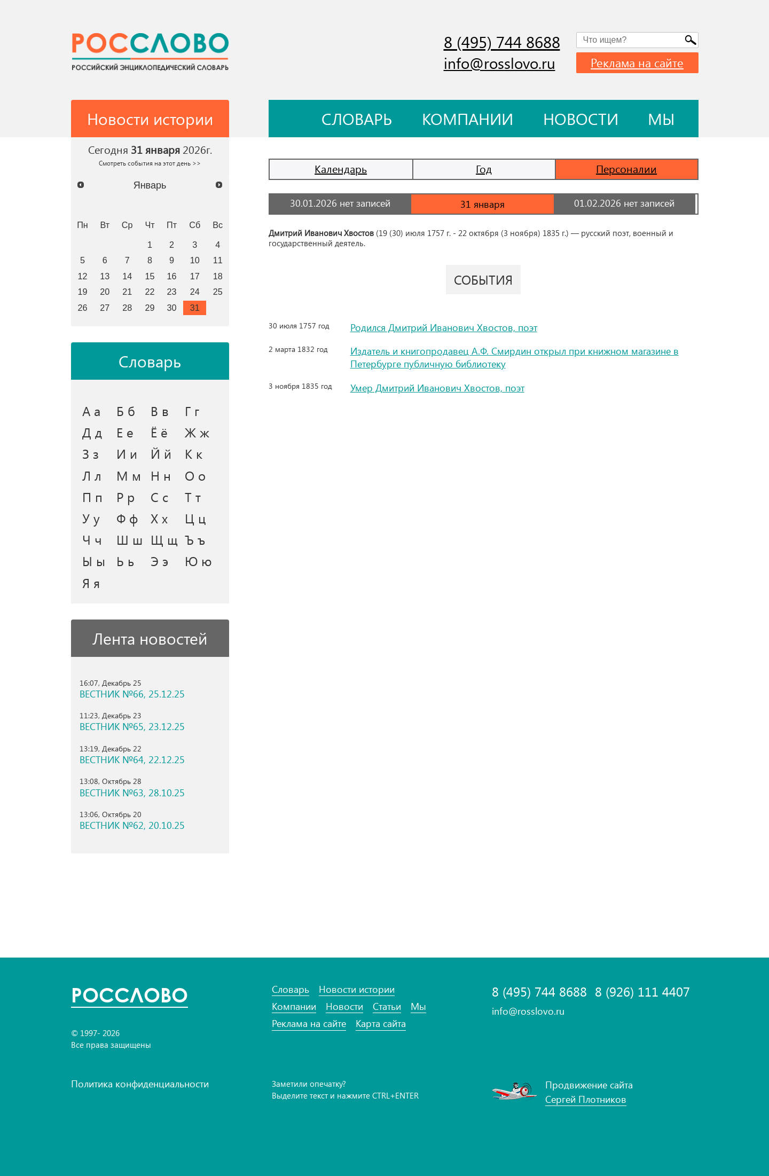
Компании (467, 118)
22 (150, 291)
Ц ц (195, 518)
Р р (125, 496)
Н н (161, 475)
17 (195, 276)
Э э (159, 560)
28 (127, 307)
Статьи (387, 1006)
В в (160, 410)
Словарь (356, 118)
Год (484, 168)
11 (218, 260)
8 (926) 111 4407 (642, 991)
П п (92, 496)
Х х (159, 518)
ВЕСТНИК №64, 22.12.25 (132, 760)
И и (126, 453)
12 (82, 276)
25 (218, 291)
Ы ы (93, 560)
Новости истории (357, 989)
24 (195, 291)
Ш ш (129, 539)
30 (172, 307)
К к (193, 453)
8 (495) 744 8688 (502, 41)
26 (82, 307)
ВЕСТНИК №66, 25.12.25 (132, 694)
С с (159, 496)
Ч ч (92, 539)
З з (90, 453)
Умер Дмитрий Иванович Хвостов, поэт (437, 385)
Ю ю (198, 560)
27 (104, 307)
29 (150, 307)
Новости (580, 118)
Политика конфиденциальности (140, 1083)
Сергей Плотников (585, 1099)
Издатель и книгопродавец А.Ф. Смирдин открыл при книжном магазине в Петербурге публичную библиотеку (514, 356)
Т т (193, 496)
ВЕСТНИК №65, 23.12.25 (132, 726)
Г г (192, 410)
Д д (92, 432)
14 (127, 276)
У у (91, 518)
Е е (125, 432)
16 (172, 276)
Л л (91, 475)
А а (91, 410)
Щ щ (164, 539)
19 (82, 291)
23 (172, 291)
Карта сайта (381, 1023)
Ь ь (125, 560)
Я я (91, 582)
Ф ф (127, 518)
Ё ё (159, 432)
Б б (125, 410)
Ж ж (197, 432)
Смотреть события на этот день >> (150, 163)
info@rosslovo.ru (499, 63)
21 (127, 291)
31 (195, 307)
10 (195, 260)
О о (195, 475)
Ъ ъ (195, 539)
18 (218, 276)
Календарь (341, 168)
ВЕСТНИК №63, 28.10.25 (132, 793)
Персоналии (626, 168)
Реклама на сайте (637, 62)
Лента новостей (149, 638)
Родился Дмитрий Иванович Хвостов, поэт (443, 326)
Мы (661, 118)
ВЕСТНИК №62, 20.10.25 (132, 825)
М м (128, 475)
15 (150, 276)
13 (104, 276)
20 (104, 291)
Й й (161, 453)
